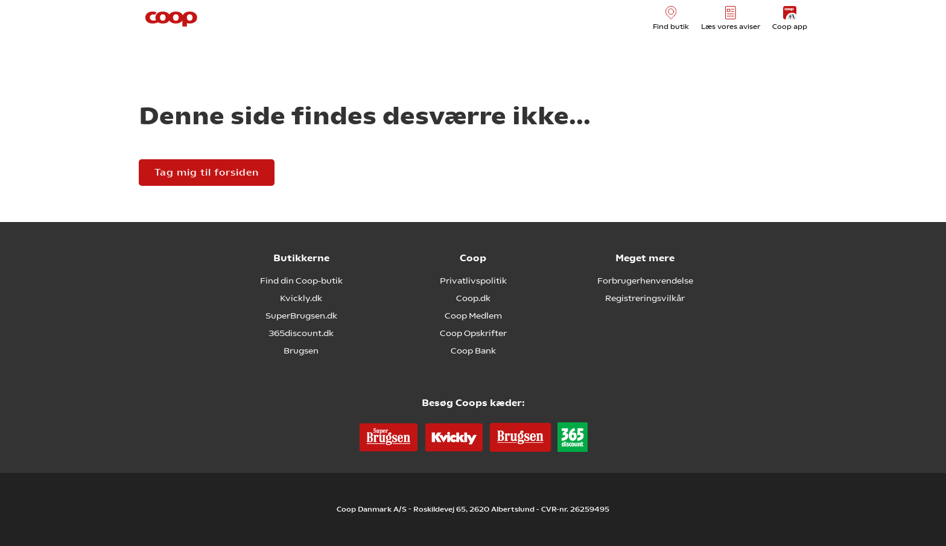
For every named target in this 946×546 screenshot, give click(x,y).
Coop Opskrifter (473, 333)
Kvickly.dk (301, 298)
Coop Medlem (473, 315)
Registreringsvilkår (645, 298)
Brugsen (301, 350)
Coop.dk (473, 298)
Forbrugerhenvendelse (645, 280)
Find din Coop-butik (301, 280)
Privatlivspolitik (473, 280)
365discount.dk (301, 333)
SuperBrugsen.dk (301, 315)
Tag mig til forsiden (206, 172)
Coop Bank (473, 350)
